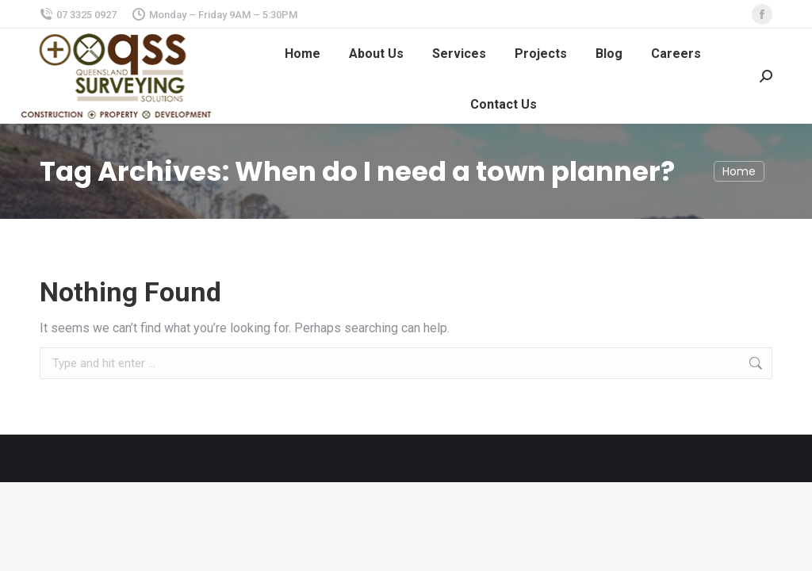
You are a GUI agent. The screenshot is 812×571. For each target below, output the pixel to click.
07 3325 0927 (78, 14)
